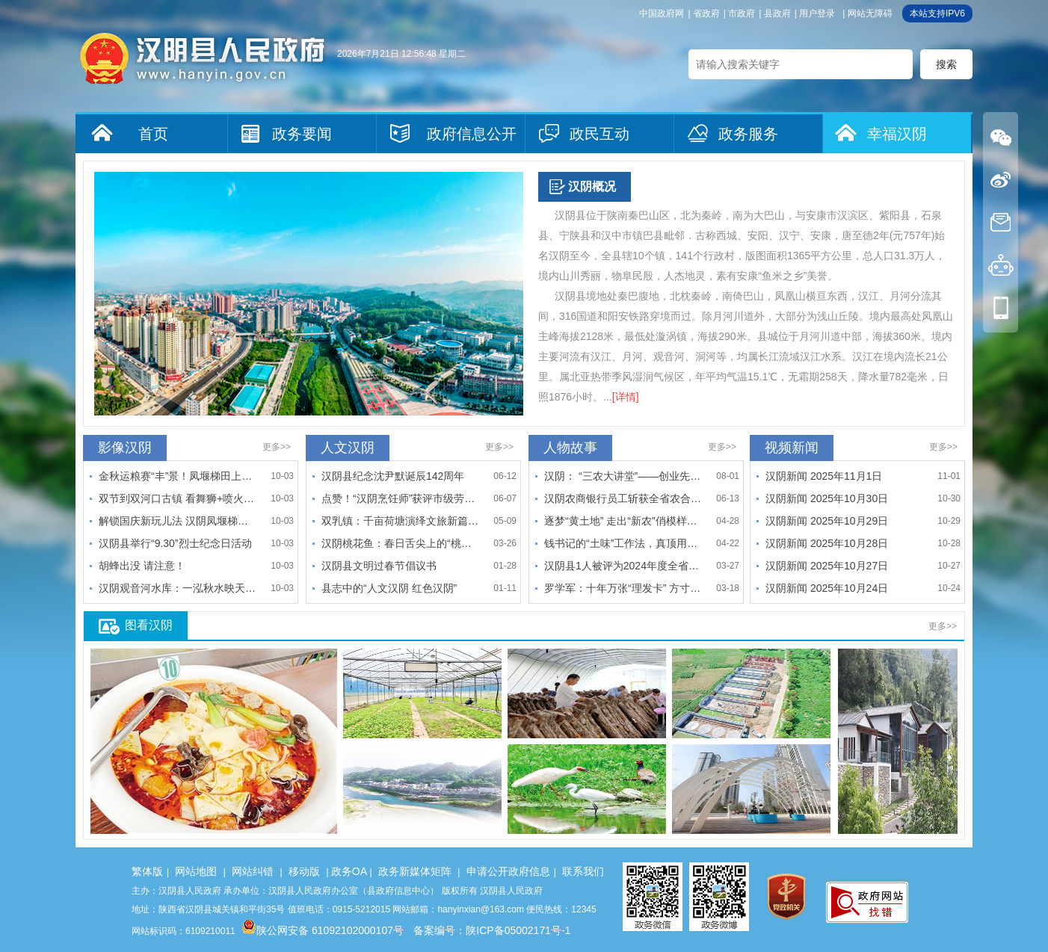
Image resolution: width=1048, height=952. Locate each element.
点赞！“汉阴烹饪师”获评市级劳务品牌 (399, 498)
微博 (1000, 179)
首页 (153, 134)
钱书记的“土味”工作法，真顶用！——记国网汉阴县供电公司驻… (622, 543)
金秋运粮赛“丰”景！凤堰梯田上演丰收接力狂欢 (177, 476)
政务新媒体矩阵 (414, 871)
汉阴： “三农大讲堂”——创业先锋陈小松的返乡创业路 (622, 476)
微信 (1000, 137)
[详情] (625, 397)
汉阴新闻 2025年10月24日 (826, 588)
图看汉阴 (149, 625)
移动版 (304, 871)
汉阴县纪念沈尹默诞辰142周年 (392, 476)
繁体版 (147, 871)
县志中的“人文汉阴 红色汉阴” (389, 588)
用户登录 (817, 13)
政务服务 (748, 134)
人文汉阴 (347, 447)
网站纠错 (253, 871)
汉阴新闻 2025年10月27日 (826, 566)
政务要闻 (302, 134)
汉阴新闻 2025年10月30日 (826, 498)
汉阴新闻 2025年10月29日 (826, 521)
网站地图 (196, 871)
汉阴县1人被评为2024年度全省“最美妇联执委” (622, 566)
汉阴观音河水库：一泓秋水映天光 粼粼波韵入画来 (177, 588)
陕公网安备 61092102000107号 (322, 930)
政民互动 (599, 134)
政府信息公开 (472, 134)
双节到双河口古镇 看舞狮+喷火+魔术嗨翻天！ (177, 498)
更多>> (276, 447)
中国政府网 (661, 13)
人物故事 (570, 447)
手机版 (1000, 307)
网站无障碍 (870, 13)
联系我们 (583, 871)
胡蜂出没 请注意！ (142, 566)
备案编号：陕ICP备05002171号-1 (491, 930)
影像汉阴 (125, 447)
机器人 (1000, 264)
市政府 (741, 13)
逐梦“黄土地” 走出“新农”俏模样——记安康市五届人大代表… (622, 521)
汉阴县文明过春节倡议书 (379, 566)
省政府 (706, 13)
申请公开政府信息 (508, 871)
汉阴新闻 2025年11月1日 (823, 476)
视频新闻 (792, 447)
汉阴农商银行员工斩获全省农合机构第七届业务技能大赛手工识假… (622, 498)
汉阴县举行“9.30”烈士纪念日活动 (175, 543)
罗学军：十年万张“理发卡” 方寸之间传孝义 (622, 588)
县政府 (777, 13)
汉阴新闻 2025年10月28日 (826, 543)
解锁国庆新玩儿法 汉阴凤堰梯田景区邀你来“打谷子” (177, 521)
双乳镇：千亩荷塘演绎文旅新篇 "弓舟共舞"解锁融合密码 (399, 521)
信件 (1000, 222)
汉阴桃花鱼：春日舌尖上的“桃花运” (399, 543)
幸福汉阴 (897, 134)
